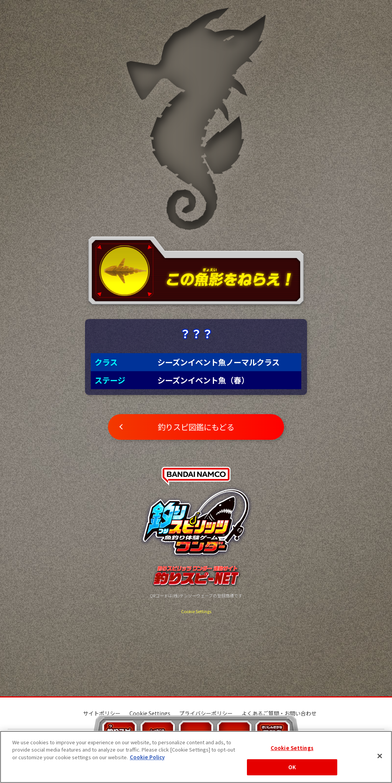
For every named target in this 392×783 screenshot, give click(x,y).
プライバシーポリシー (206, 713)
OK (292, 767)
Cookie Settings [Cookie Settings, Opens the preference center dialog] (292, 748)
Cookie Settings (196, 611)
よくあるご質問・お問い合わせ (279, 713)
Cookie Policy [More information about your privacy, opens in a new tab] (147, 757)
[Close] (379, 755)
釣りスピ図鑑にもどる (196, 427)
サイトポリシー (102, 713)
